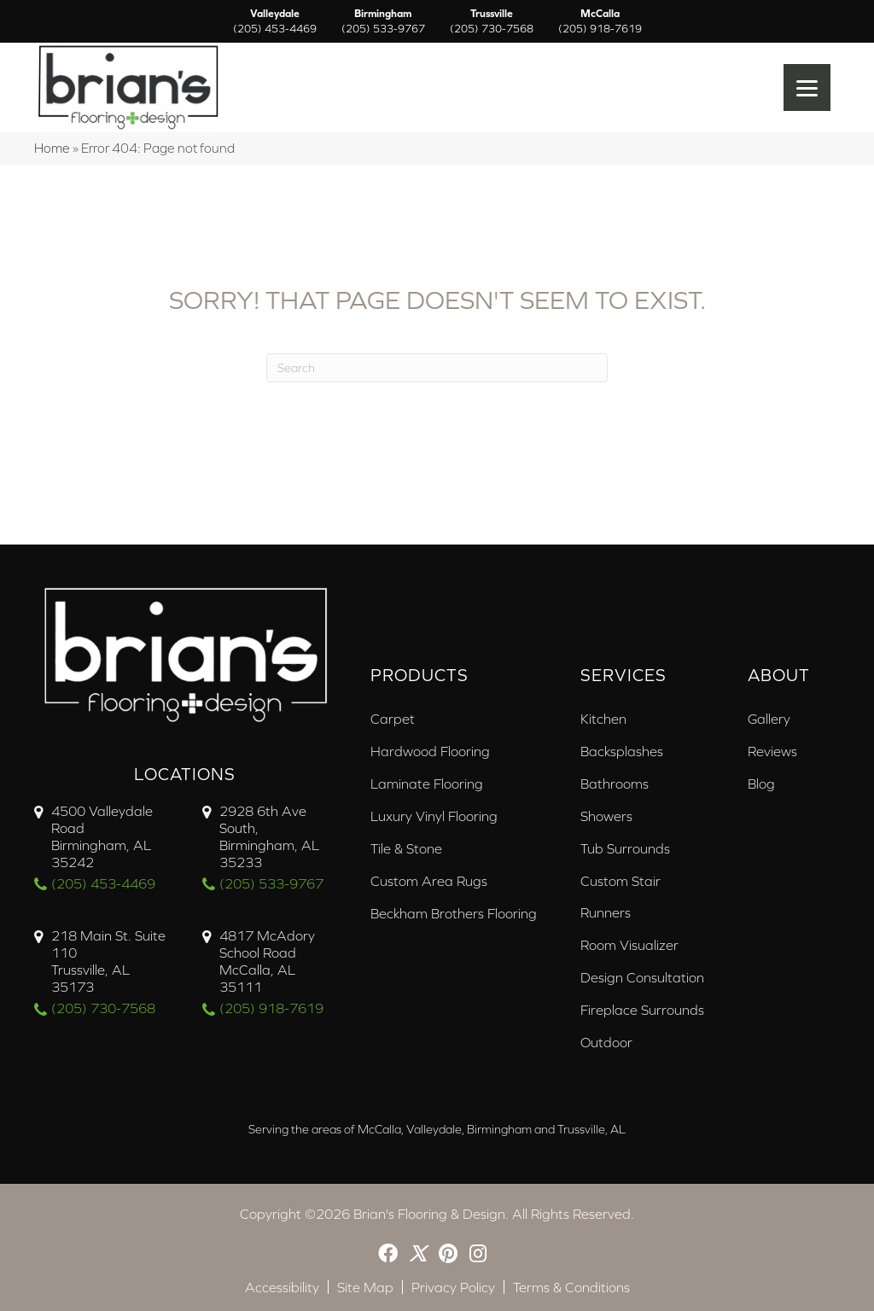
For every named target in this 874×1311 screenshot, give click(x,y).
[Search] (437, 367)
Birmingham (383, 21)
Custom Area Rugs (428, 881)
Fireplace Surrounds (642, 1009)
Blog (761, 783)
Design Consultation (642, 977)
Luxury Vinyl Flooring (434, 816)
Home (52, 148)
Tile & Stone (406, 848)
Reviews (772, 751)
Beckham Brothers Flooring (453, 913)
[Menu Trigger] (807, 87)
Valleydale (275, 21)
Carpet (392, 718)
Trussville (491, 21)
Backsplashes (621, 751)
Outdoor (606, 1042)
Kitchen (603, 718)
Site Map (365, 1287)
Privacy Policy (453, 1287)
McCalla (600, 21)
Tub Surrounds (625, 848)
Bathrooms (614, 783)
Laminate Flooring (426, 783)
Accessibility (282, 1287)
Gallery (769, 718)
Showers (606, 816)
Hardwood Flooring (430, 751)
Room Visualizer (629, 945)
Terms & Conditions (571, 1287)
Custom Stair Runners (620, 896)
